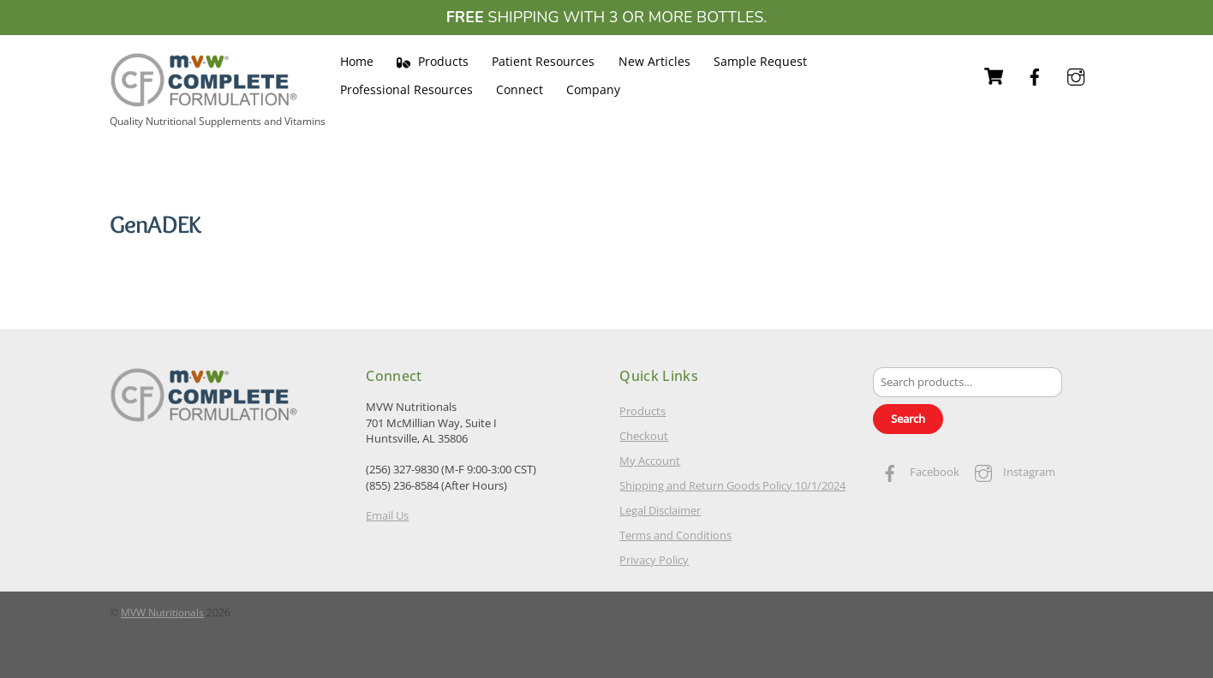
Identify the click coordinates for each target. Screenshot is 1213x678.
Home (356, 61)
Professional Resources (406, 89)
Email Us (387, 515)
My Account (649, 460)
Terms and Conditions (675, 535)
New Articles (654, 61)
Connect (519, 89)
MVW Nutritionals (162, 612)
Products (433, 61)
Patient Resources (543, 61)
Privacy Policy (654, 560)
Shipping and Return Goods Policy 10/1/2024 (732, 485)
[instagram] (1076, 75)
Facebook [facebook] (916, 471)
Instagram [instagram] (1010, 471)
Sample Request (760, 61)
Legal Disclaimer (660, 510)
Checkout (643, 435)
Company (593, 89)
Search (908, 418)
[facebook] (1035, 75)
